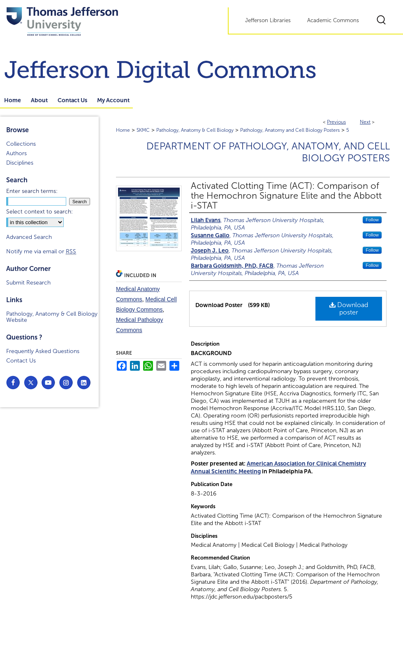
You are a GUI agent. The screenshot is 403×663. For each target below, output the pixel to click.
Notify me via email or (41, 251)
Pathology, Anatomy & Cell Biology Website (51, 317)
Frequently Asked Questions (42, 351)
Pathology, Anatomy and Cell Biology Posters (290, 130)
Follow (372, 219)
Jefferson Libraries (268, 20)
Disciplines (19, 163)
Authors (16, 153)
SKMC (143, 130)
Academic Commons (333, 20)
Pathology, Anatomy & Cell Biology (195, 130)
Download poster (348, 308)
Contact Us (21, 361)
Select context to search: (39, 212)
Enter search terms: (32, 191)
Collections (21, 144)
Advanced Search (29, 237)
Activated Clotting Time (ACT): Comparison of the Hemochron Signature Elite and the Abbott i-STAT (286, 196)
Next (365, 122)
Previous (336, 122)
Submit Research (28, 283)
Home (123, 130)
